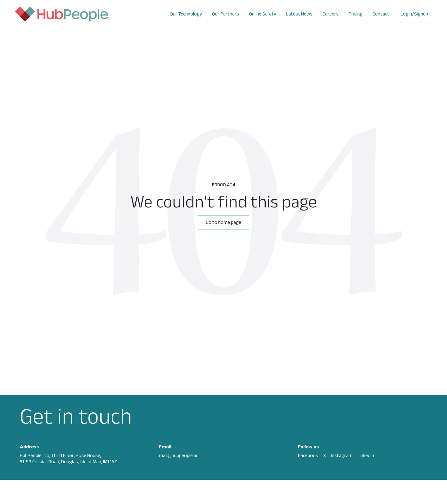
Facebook (308, 455)
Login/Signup (414, 13)
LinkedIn (366, 455)
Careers (331, 13)
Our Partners (225, 13)
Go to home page (223, 222)
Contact (380, 13)
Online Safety (262, 13)
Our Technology (186, 13)
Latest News (299, 13)
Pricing (356, 13)
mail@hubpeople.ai (178, 455)
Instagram (342, 455)
